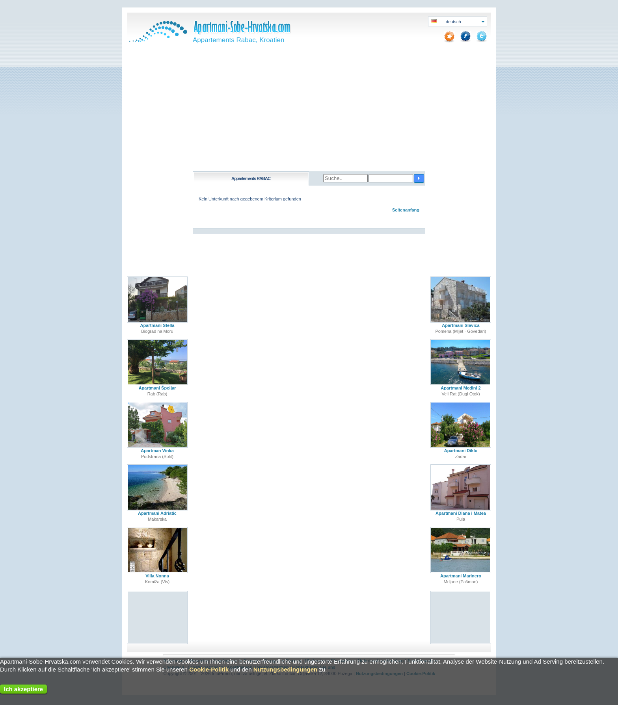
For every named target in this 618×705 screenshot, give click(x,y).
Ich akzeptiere (23, 689)
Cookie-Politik (209, 669)
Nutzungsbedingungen (285, 669)
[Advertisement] (309, 112)
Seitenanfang (405, 210)
